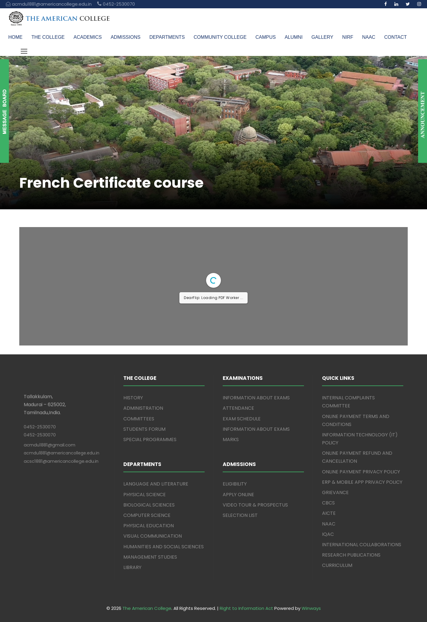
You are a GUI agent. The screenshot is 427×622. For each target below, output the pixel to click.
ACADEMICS (88, 37)
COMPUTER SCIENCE (147, 515)
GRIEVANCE (335, 492)
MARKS (231, 439)
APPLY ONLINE (238, 494)
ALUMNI (293, 37)
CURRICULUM (337, 565)
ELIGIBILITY (235, 483)
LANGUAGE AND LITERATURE (155, 483)
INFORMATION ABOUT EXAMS (256, 397)
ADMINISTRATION (143, 408)
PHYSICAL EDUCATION (148, 525)
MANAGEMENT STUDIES (150, 557)
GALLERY (322, 37)
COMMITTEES (138, 418)
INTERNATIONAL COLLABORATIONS (361, 544)
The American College (146, 608)
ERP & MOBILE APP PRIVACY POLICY (362, 482)
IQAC (328, 534)
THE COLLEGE (48, 37)
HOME (15, 37)
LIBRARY (132, 567)
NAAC (368, 37)
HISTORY (133, 397)
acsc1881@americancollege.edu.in (61, 461)
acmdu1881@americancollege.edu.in (61, 453)
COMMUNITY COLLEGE (220, 37)
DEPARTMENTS (167, 37)
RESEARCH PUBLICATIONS (351, 555)
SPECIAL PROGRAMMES (149, 439)
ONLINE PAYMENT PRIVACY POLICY (361, 471)
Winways (311, 608)
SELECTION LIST (240, 515)
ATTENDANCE (238, 408)
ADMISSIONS (125, 37)
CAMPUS (265, 37)
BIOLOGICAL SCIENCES (149, 505)
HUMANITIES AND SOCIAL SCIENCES (163, 546)
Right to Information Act (246, 608)
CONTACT (395, 37)
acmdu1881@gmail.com (49, 445)
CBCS (328, 502)
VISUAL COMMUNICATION (152, 536)
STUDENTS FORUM (144, 429)
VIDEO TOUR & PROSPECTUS (255, 505)
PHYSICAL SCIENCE (144, 494)
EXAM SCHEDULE (242, 418)
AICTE (329, 513)
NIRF (347, 37)
